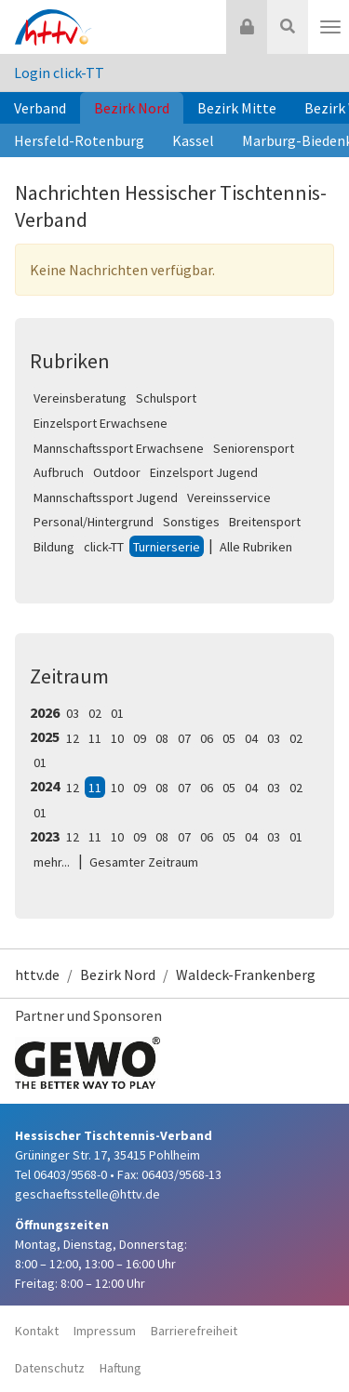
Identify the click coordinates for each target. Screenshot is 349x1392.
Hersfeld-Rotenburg (79, 140)
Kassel (193, 140)
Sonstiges (191, 521)
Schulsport (166, 398)
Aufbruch (59, 472)
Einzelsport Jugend (204, 472)
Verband (40, 108)
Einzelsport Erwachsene (101, 423)
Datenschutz (50, 1367)
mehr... (52, 862)
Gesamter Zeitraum (143, 862)
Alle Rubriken (256, 546)
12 (72, 738)
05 (228, 738)
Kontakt (37, 1330)
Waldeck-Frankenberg (245, 974)
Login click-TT (59, 72)
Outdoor (117, 472)
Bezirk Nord (131, 108)
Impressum (105, 1330)
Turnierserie (166, 546)
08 (161, 738)
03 (72, 713)
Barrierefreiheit (194, 1330)
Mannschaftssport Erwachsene (119, 448)
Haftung (120, 1367)
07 (184, 738)
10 (117, 738)
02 (94, 713)
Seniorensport (253, 448)
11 (94, 738)
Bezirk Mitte (236, 108)
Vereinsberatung (80, 398)
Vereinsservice (229, 497)
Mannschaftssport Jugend (106, 497)
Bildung (54, 546)
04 (251, 738)
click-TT (104, 546)
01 (117, 713)
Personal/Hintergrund (94, 521)
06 (206, 738)
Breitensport (265, 521)
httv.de (37, 974)
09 (139, 738)
